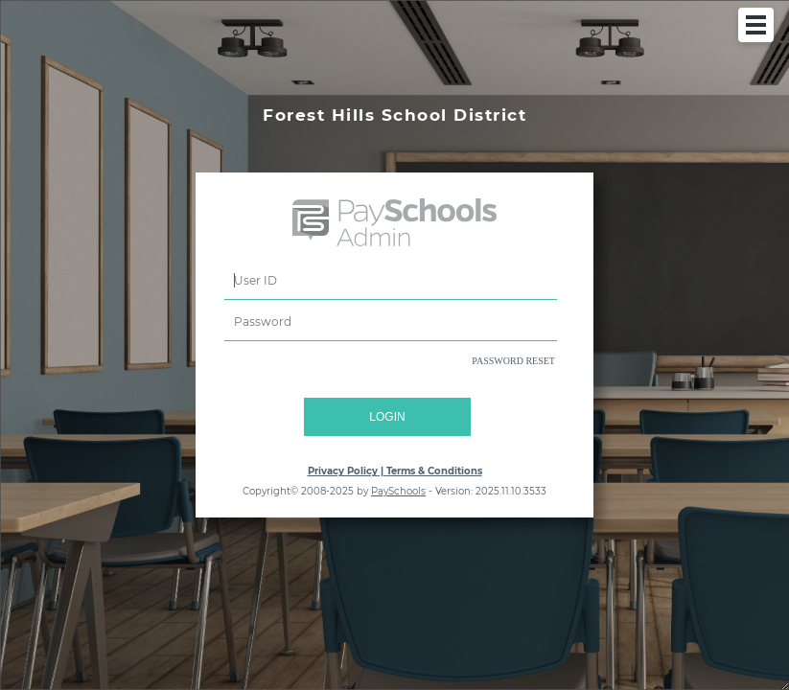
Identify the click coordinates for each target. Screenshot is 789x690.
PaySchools (398, 491)
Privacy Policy (343, 471)
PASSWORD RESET (513, 361)
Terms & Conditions (434, 471)
